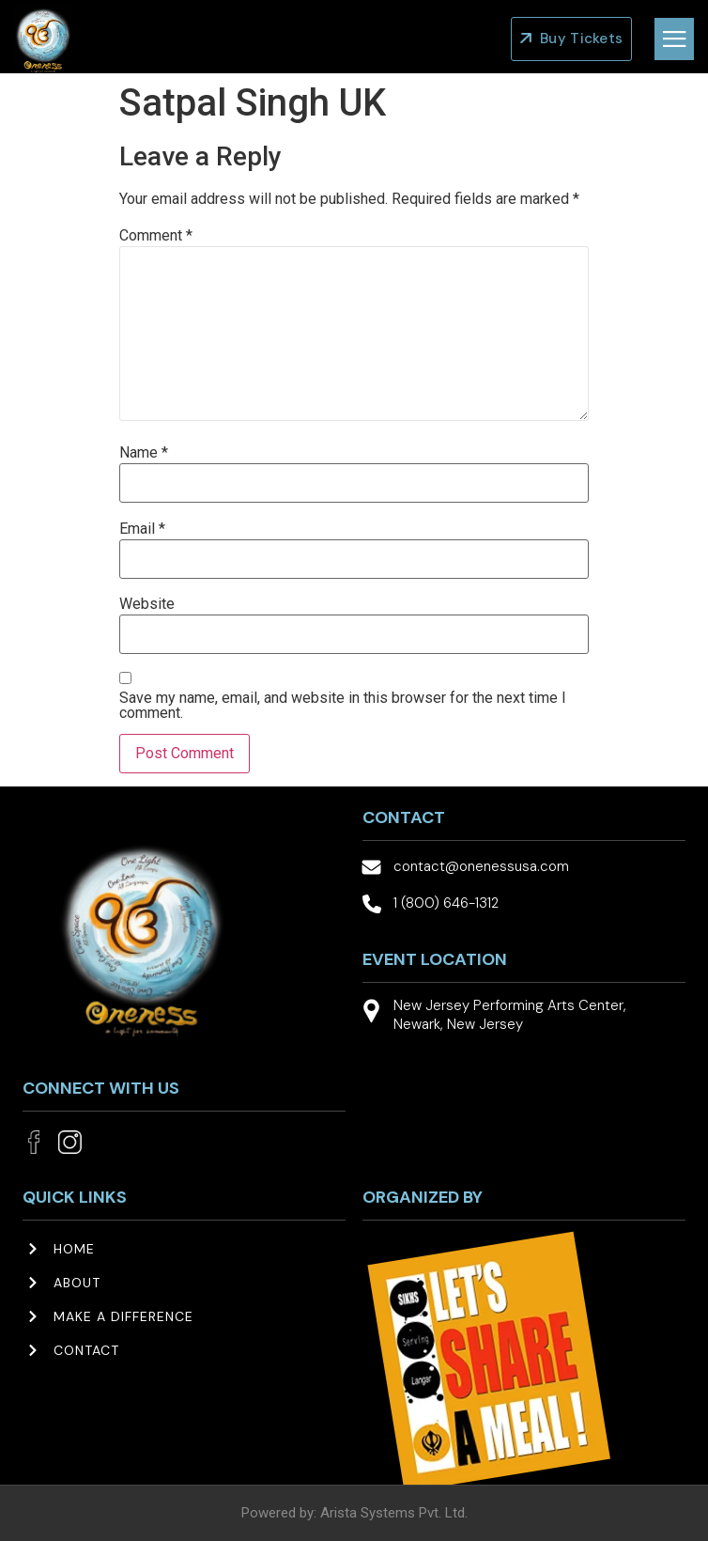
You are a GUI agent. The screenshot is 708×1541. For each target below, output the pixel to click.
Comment (155, 235)
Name (143, 452)
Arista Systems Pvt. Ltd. (394, 1512)
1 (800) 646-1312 (446, 903)
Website (147, 604)
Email (142, 529)
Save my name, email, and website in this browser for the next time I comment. (342, 706)
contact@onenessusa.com (481, 866)
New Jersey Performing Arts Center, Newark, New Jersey (509, 1015)
